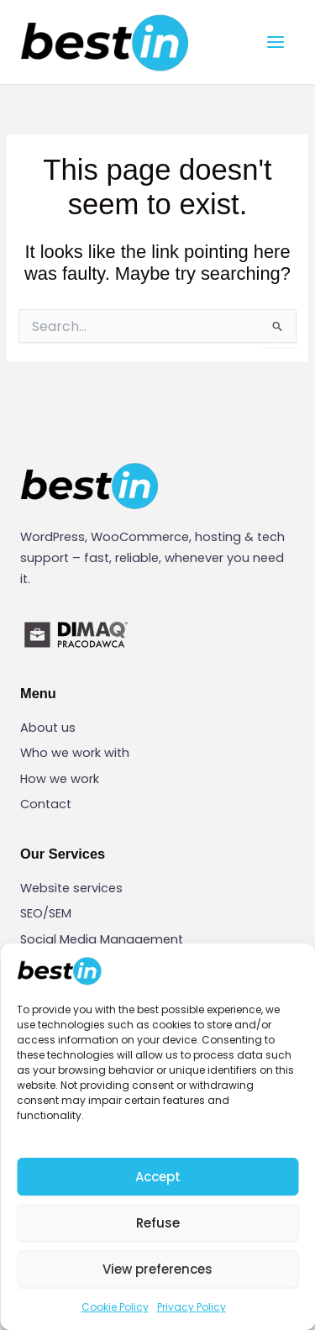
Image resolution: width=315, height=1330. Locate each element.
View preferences (157, 1269)
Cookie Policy (115, 1307)
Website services (71, 888)
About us (48, 727)
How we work (59, 778)
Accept (158, 1176)
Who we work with (74, 752)
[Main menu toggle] (275, 42)
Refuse (158, 1223)
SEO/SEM (45, 913)
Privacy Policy (191, 1307)
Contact (45, 804)
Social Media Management (101, 939)
